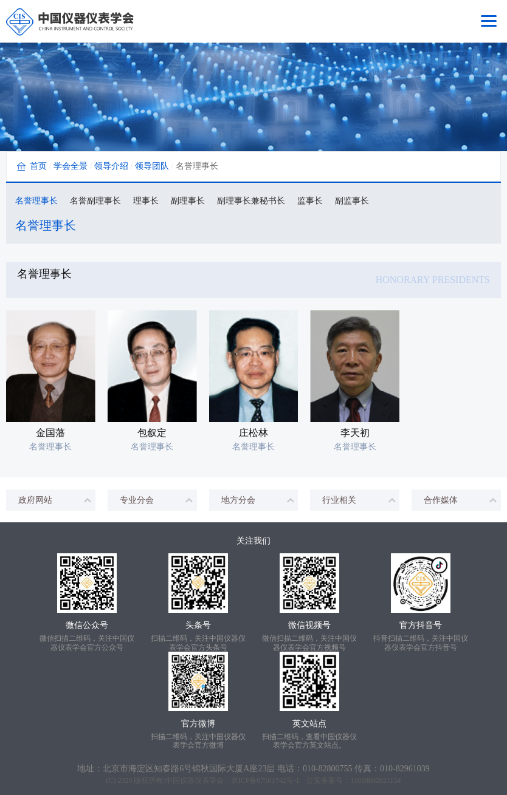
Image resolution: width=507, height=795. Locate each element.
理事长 (146, 200)
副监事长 (352, 200)
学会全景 (70, 166)
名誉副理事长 (95, 200)
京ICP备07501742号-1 (265, 780)
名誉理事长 (36, 200)
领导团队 (152, 166)
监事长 (310, 200)
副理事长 (188, 200)
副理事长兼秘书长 (251, 200)
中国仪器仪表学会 (194, 780)
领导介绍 (111, 166)
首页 (38, 166)
